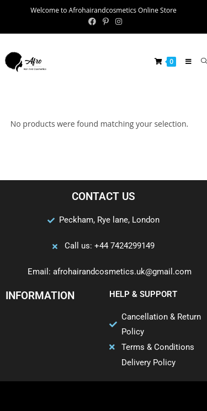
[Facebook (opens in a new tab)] (92, 21)
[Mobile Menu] (185, 61)
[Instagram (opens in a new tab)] (117, 21)
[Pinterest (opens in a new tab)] (105, 21)
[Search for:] (200, 61)
